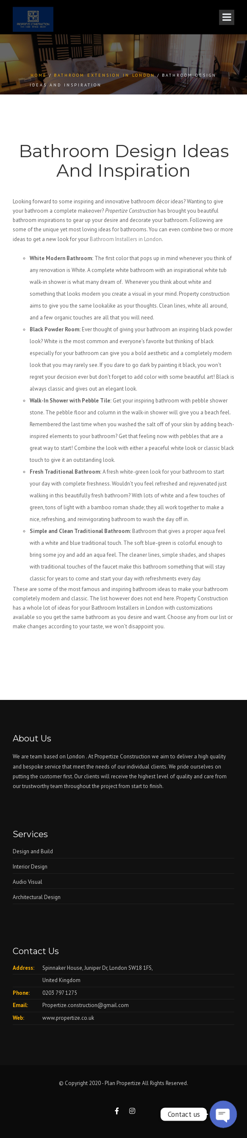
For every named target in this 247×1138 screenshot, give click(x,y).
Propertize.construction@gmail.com (85, 1005)
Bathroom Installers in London (126, 239)
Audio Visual (27, 881)
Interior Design (30, 866)
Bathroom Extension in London (104, 75)
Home (39, 75)
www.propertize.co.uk (68, 1017)
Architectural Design (37, 897)
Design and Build (33, 851)
